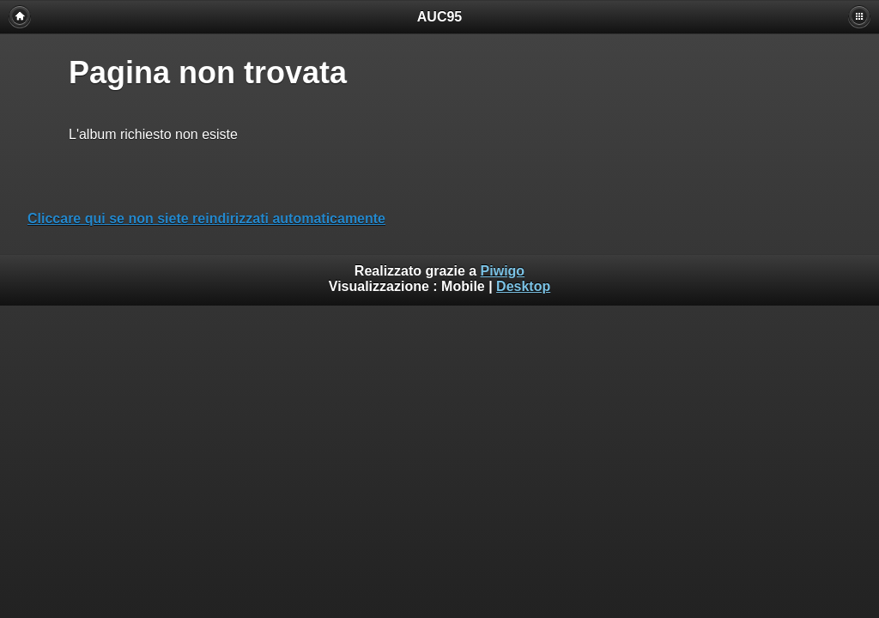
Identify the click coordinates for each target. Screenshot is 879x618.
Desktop (523, 286)
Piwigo (503, 271)
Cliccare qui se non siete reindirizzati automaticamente (206, 218)
